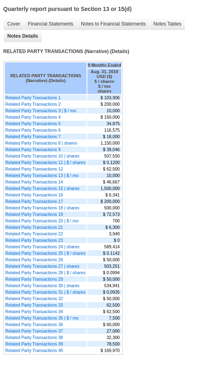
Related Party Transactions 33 (34, 305)
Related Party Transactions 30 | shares (42, 285)
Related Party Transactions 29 (34, 279)
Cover (13, 24)
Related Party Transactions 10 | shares (42, 156)
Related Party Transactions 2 (33, 104)
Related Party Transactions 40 (34, 350)
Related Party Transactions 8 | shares (41, 143)
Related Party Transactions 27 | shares (42, 266)
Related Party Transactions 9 (33, 149)
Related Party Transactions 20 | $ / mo (41, 220)
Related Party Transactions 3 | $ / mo (40, 110)
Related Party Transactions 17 (34, 201)
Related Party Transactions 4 (33, 117)
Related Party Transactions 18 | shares (42, 207)
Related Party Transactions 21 (34, 227)
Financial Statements (50, 24)
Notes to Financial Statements (113, 24)
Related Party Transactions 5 (33, 123)
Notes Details (22, 36)
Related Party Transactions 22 (34, 233)
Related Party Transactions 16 (34, 194)
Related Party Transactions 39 (34, 343)
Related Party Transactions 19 (34, 214)
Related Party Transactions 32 (34, 298)
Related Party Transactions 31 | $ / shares (45, 292)
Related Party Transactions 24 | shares (42, 246)
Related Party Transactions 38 (34, 337)
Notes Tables (167, 24)
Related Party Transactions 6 (33, 130)
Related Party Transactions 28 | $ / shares (45, 272)
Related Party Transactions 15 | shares (42, 188)
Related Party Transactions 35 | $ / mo (41, 318)
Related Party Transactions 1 (33, 97)
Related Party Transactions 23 (34, 240)
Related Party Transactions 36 (34, 324)
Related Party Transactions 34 (34, 311)
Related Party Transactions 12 (34, 168)
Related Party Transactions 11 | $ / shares (45, 162)
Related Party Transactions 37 (34, 330)
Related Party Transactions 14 (34, 181)
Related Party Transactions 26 (34, 259)
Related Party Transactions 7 (33, 136)
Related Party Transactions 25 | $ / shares (45, 253)
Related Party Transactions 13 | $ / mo (41, 175)
